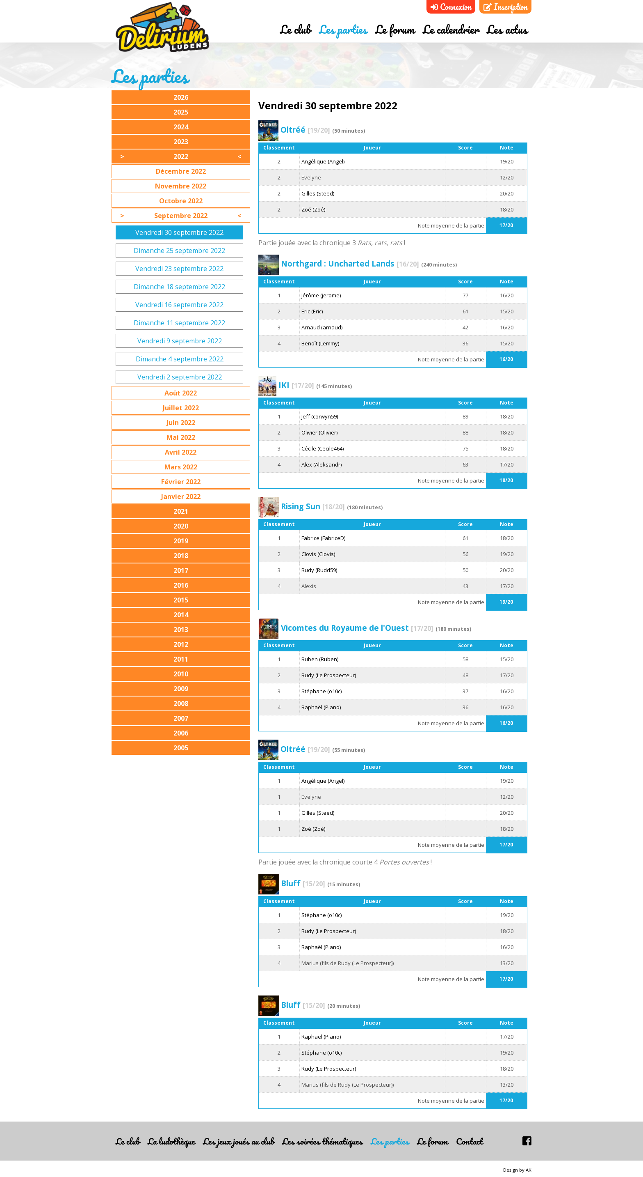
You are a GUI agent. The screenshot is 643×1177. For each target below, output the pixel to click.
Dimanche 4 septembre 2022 (179, 358)
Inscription (505, 6)
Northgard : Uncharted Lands (350, 263)
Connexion (451, 6)
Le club (295, 30)
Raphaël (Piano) (321, 707)
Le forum (395, 30)
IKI (296, 385)
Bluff (303, 883)
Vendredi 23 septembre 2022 (179, 268)
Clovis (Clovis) (318, 554)
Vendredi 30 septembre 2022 (179, 232)
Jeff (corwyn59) (319, 416)
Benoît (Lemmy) (320, 343)
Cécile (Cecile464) (322, 448)
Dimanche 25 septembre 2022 (179, 250)
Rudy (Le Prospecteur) (328, 675)
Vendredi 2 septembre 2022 (179, 377)
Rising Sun (313, 506)
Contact (469, 1141)
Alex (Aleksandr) (321, 464)
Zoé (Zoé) (313, 209)
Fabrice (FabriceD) (323, 538)
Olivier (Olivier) (319, 432)
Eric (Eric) (312, 311)
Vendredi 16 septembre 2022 (179, 304)
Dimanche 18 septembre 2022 (179, 286)
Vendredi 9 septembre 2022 (179, 340)
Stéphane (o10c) (321, 691)
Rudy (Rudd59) (319, 570)
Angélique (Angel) (322, 161)
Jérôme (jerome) (321, 295)
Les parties (343, 30)
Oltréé (305, 129)
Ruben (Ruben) (319, 659)
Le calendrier (451, 30)
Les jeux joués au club (238, 1141)
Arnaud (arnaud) (321, 327)
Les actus (507, 30)
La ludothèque (171, 1141)
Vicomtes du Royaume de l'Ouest (357, 628)
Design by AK (517, 1170)
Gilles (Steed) (317, 193)
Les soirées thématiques (322, 1141)
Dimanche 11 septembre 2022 (179, 322)
